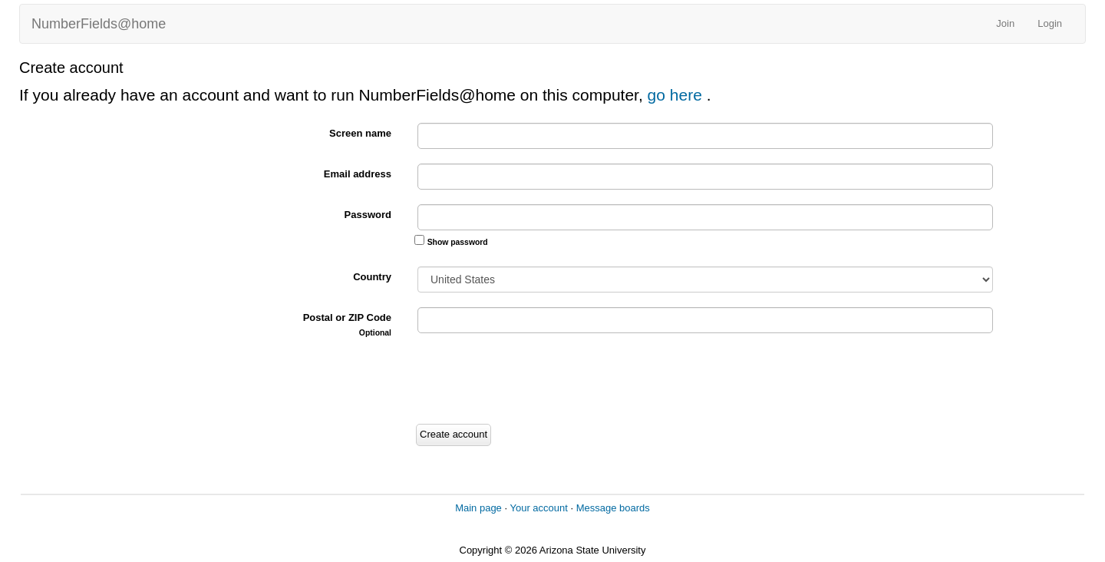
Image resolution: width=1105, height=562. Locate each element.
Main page (478, 508)
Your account (538, 508)
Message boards (613, 508)
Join (1005, 23)
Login (1049, 23)
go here (677, 95)
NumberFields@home (98, 23)
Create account (453, 434)
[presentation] (531, 381)
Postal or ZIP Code (347, 324)
